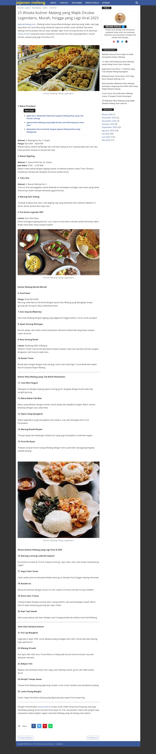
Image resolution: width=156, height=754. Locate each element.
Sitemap (106, 3)
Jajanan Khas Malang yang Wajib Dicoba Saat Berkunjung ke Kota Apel (55, 129)
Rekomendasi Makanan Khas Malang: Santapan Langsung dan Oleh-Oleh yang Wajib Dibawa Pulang (120, 86)
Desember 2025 (109, 117)
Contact (64, 3)
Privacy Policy (92, 3)
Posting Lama (93, 744)
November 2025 (109, 121)
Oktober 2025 (108, 124)
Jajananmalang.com (26, 30)
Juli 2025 (106, 133)
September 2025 (109, 127)
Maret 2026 (107, 114)
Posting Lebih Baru (25, 744)
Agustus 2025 (108, 130)
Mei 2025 (106, 140)
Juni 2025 (106, 137)
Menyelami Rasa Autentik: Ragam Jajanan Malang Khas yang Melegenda (53, 136)
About (53, 3)
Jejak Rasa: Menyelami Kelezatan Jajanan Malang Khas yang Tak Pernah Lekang (55, 123)
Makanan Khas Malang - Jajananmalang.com (41, 750)
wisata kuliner (24, 40)
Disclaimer (77, 3)
